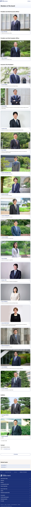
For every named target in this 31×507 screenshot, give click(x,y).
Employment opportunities (15, 492)
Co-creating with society (15, 484)
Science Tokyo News (15, 486)
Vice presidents (4, 465)
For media (15, 501)
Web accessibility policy (14, 504)
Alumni (15, 490)
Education (15, 480)
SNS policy (19, 504)
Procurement (15, 495)
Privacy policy (8, 504)
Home (1, 472)
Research (15, 482)
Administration (4, 467)
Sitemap (5, 504)
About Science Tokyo (8, 472)
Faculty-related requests (15, 497)
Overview (15, 472)
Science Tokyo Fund (15, 488)
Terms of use (2, 504)
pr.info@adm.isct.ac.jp (6, 449)
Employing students (15, 499)
